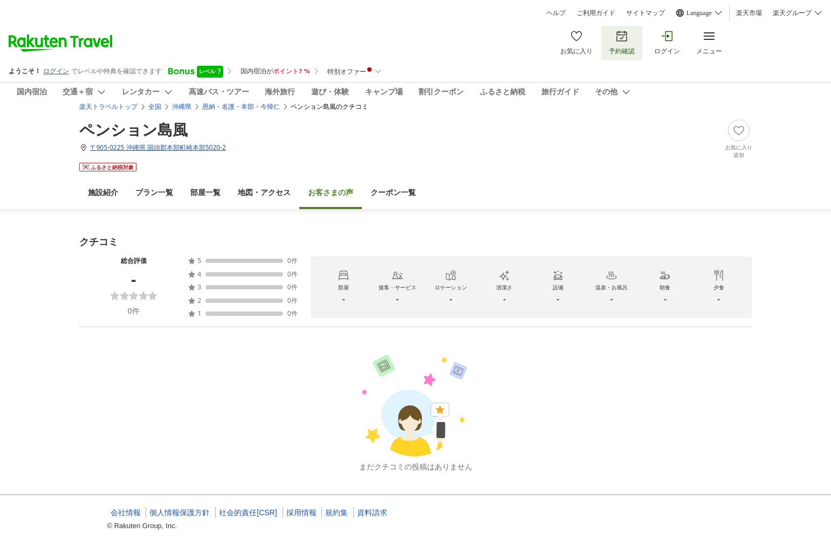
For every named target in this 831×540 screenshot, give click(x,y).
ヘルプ (556, 13)
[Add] (738, 139)
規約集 (336, 512)
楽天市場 (749, 13)
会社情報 (126, 512)
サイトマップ (645, 13)
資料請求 (372, 512)
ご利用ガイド (595, 13)
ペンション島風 (133, 129)
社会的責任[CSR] (248, 512)
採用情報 (301, 512)
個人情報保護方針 (179, 512)
